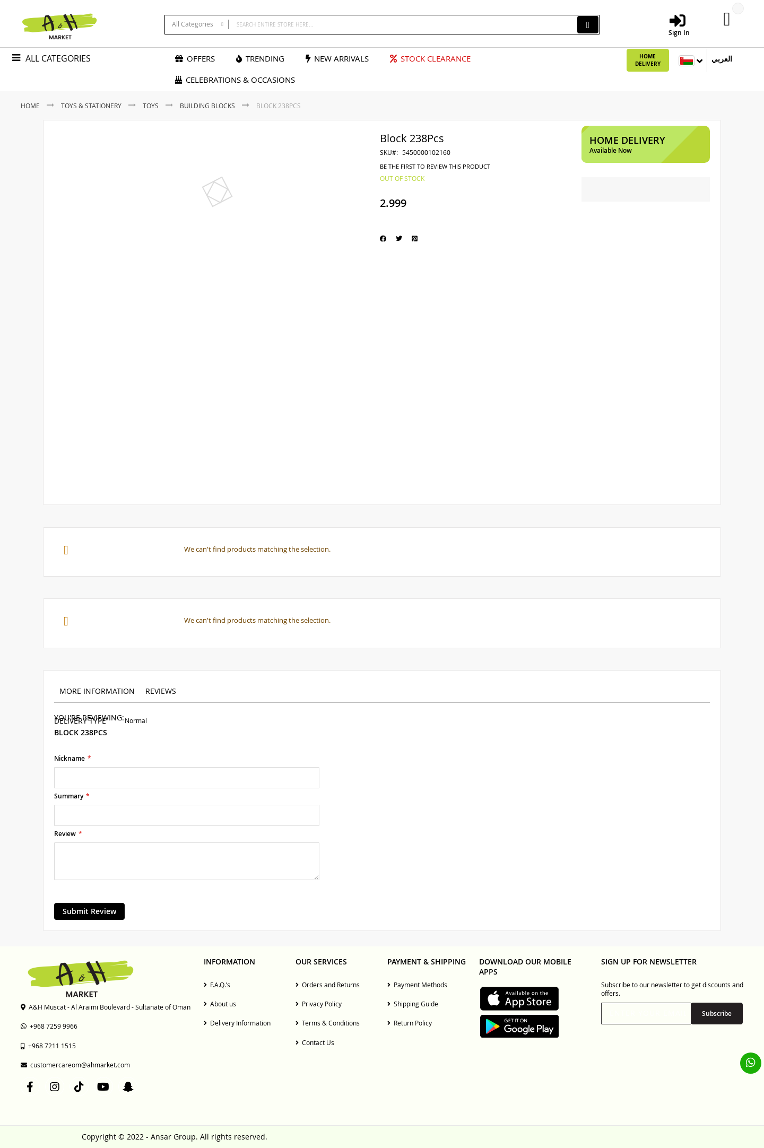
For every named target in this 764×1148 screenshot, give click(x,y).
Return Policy (409, 1023)
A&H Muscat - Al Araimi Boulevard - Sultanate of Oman (105, 1007)
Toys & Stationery (91, 105)
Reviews (160, 691)
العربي (721, 59)
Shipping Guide (412, 1003)
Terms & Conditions (328, 1023)
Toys (151, 105)
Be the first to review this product (435, 166)
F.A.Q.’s (217, 984)
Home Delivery (648, 60)
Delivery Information (237, 1023)
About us (220, 1003)
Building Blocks (207, 105)
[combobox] (382, 24)
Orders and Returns (328, 984)
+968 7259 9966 (49, 1026)
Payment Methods (417, 984)
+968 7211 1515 (48, 1045)
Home (30, 105)
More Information (97, 691)
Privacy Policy (319, 1003)
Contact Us (315, 1042)
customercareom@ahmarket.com (75, 1064)
